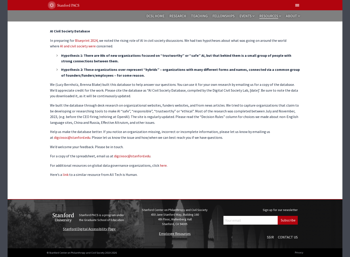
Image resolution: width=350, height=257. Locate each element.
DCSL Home (155, 16)
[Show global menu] (297, 5)
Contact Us (288, 237)
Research (177, 16)
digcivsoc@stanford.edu (72, 137)
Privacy (299, 252)
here (163, 165)
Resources (268, 16)
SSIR (270, 237)
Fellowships (223, 16)
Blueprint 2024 (86, 40)
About (291, 16)
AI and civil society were (78, 46)
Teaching (199, 16)
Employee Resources (175, 233)
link (66, 174)
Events (246, 16)
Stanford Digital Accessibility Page (89, 229)
